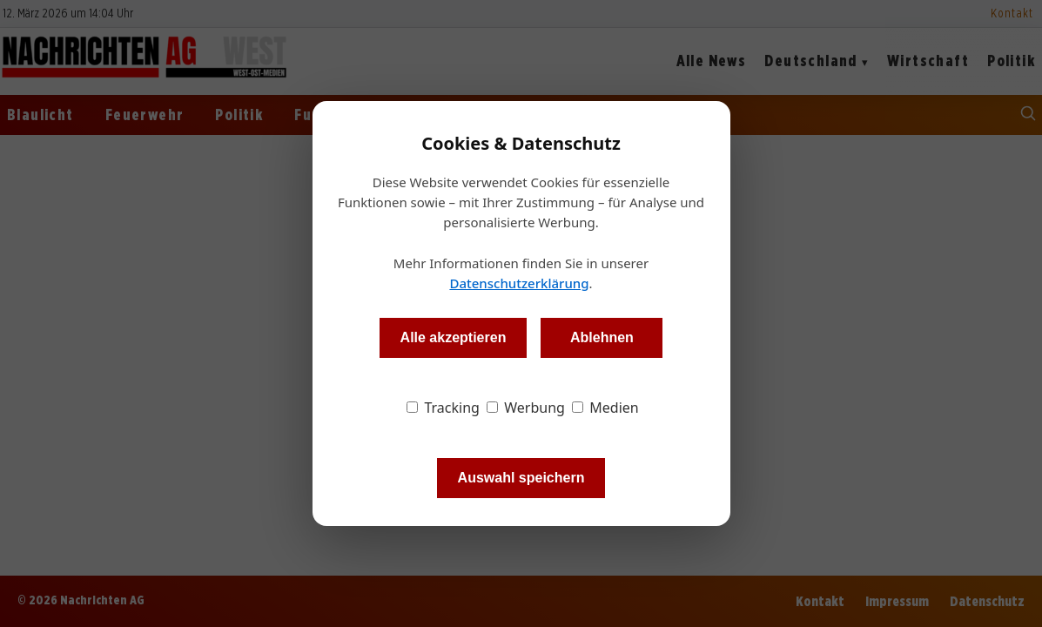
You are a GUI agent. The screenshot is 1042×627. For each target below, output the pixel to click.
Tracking (443, 407)
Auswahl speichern (521, 477)
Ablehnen (602, 337)
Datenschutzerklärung (518, 283)
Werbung (526, 407)
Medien (605, 407)
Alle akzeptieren (453, 337)
